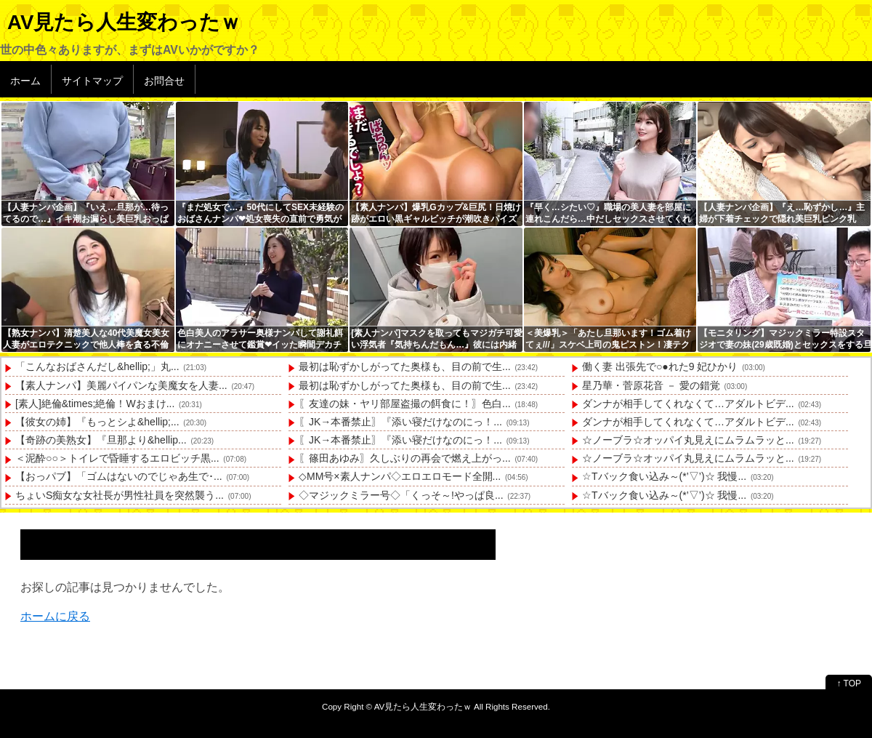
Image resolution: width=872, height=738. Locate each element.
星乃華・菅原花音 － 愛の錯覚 (651, 385)
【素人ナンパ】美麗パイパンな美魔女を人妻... (121, 385)
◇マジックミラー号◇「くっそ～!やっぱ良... (401, 495)
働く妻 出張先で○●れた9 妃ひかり (660, 366)
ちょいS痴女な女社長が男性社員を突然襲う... (119, 495)
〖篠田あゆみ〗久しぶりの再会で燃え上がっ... (405, 458)
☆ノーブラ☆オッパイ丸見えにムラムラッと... (688, 440)
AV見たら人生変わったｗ (124, 22)
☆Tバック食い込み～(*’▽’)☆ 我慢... (664, 476)
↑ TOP (848, 683)
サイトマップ (92, 81)
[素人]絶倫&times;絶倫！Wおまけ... (94, 403)
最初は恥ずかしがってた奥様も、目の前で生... (405, 366)
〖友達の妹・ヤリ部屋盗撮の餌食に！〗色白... (405, 403)
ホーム (25, 81)
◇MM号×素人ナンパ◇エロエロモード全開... (400, 476)
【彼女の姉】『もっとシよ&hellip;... (97, 422)
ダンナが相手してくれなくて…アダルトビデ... (688, 403)
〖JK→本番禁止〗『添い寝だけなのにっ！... (400, 422)
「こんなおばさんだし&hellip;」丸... (97, 366)
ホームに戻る (55, 616)
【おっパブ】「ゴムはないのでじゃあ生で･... (118, 476)
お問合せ (164, 81)
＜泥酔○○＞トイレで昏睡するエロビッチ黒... (117, 458)
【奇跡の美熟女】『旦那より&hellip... (101, 440)
